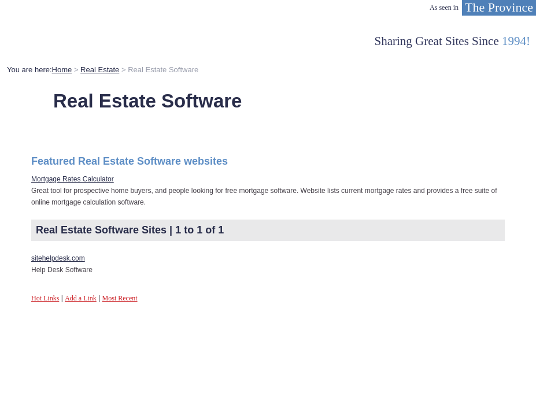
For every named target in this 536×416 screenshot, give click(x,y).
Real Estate (99, 69)
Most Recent (120, 298)
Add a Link (81, 298)
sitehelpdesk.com (58, 258)
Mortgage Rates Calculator (72, 179)
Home (62, 69)
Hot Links (45, 298)
